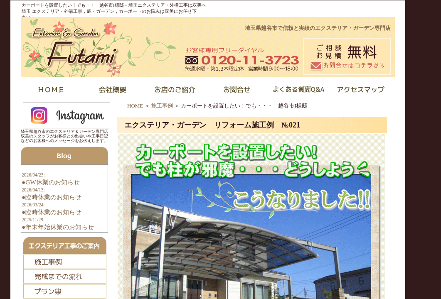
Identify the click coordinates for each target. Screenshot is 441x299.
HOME (135, 106)
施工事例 (162, 106)
